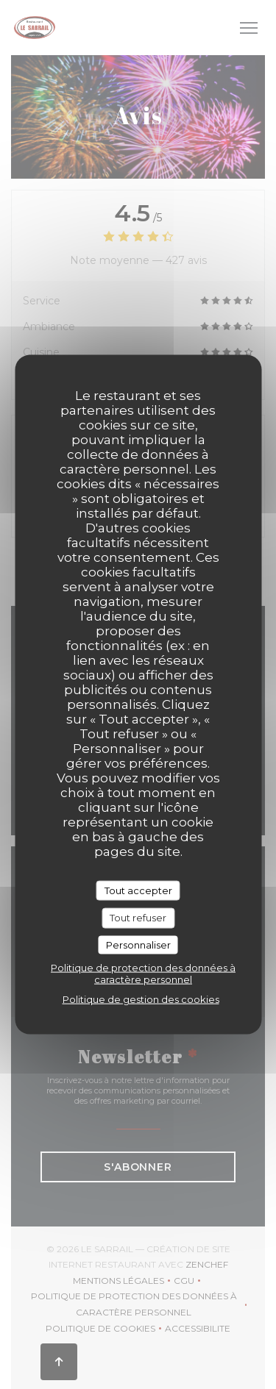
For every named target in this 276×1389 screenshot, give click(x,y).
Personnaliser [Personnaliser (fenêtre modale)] (138, 944)
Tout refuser (138, 918)
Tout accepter (138, 890)
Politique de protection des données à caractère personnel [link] (143, 973)
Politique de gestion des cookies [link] (141, 999)
